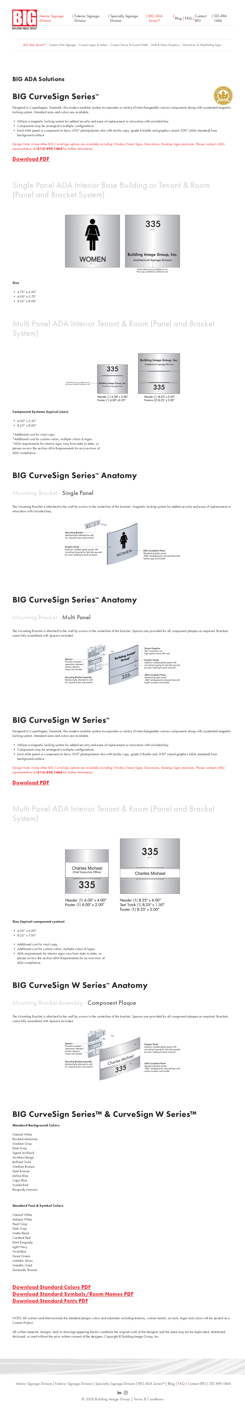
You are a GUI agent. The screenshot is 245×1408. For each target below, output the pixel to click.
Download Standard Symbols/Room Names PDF (73, 1294)
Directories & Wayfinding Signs (202, 45)
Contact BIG (200, 18)
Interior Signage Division (52, 18)
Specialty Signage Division (124, 18)
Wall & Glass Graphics (165, 45)
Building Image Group (112, 1399)
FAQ (188, 18)
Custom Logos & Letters (93, 45)
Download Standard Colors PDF (51, 1287)
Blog (178, 18)
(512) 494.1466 (49, 148)
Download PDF (30, 159)
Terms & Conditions (148, 1399)
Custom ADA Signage (62, 45)
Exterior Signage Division (86, 18)
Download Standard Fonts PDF (50, 1300)
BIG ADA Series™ (156, 18)
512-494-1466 (220, 18)
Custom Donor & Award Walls (129, 45)
